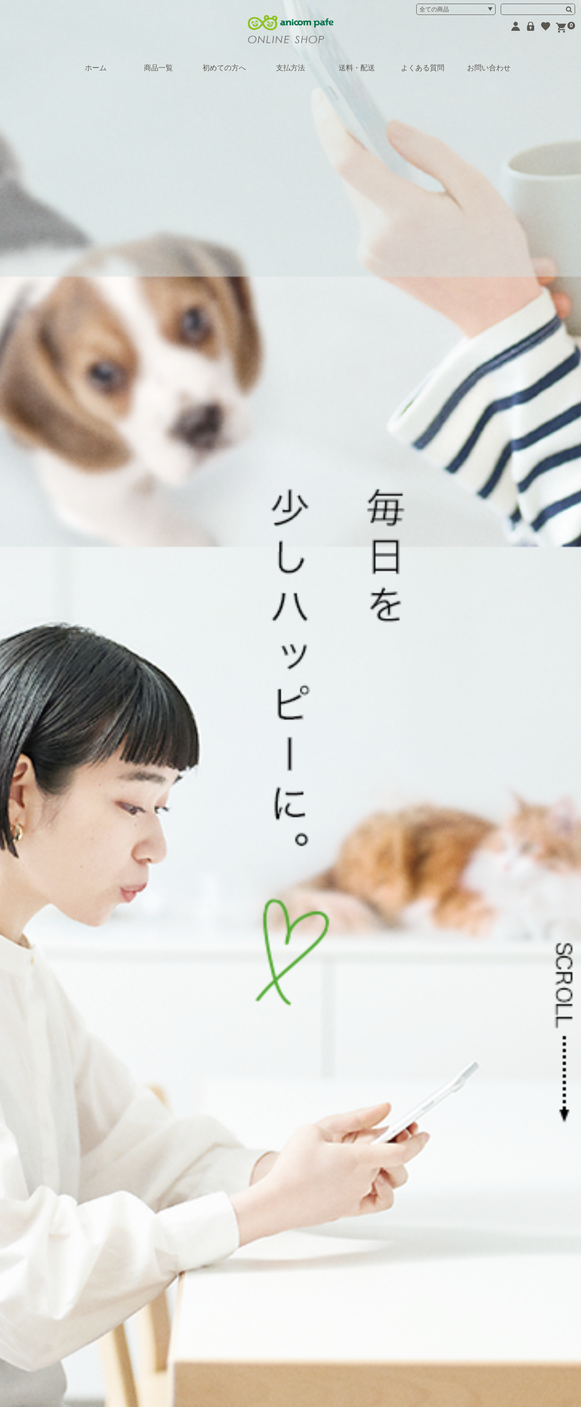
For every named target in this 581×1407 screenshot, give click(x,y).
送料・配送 (357, 68)
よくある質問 (422, 68)
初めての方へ (224, 68)
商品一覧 (158, 68)
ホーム (96, 68)
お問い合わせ (489, 68)
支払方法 (290, 68)
